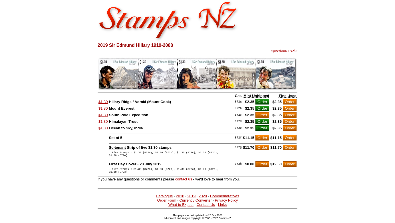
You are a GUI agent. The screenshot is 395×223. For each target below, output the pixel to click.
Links (222, 208)
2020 (203, 199)
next (291, 50)
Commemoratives (224, 199)
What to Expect (181, 208)
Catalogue (164, 199)
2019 (191, 199)
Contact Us (206, 208)
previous (280, 50)
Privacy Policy (226, 204)
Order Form (166, 204)
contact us (183, 182)
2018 (180, 199)
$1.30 (103, 102)
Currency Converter (195, 204)
